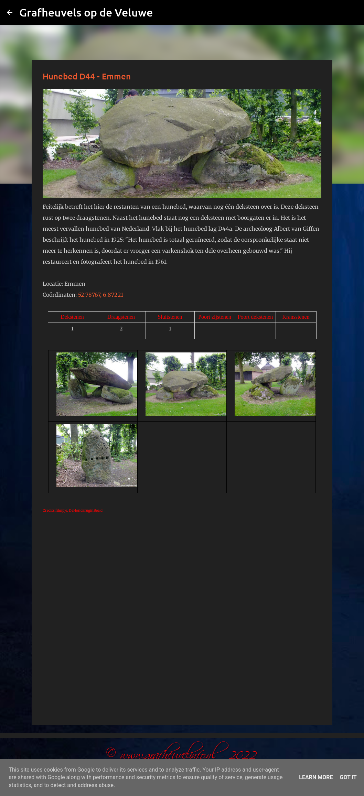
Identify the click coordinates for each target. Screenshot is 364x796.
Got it (348, 777)
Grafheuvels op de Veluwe (86, 12)
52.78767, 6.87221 (100, 294)
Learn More (316, 777)
